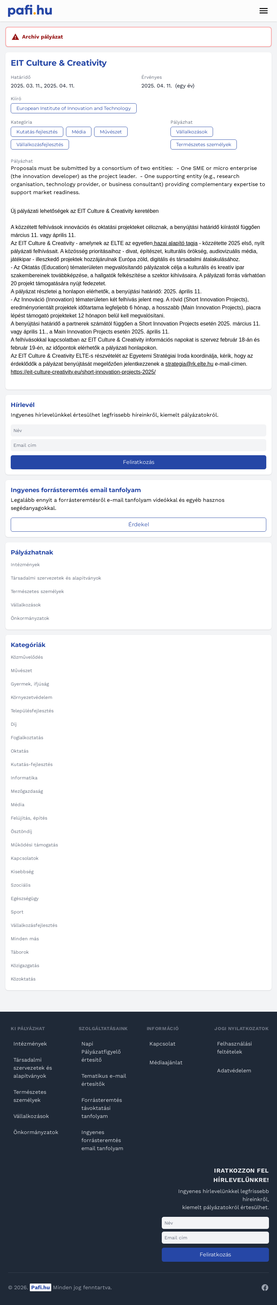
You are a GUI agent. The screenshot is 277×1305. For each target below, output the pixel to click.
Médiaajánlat (166, 1062)
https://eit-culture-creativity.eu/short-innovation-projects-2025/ (83, 372)
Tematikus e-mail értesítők (103, 1080)
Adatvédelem (234, 1070)
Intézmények (30, 1044)
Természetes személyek (29, 1096)
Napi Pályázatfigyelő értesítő (101, 1052)
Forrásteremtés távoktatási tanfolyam (101, 1108)
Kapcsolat (162, 1044)
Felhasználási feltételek (234, 1048)
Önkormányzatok (35, 1132)
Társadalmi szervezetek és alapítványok (32, 1068)
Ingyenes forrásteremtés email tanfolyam (102, 1140)
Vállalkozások (31, 1116)
